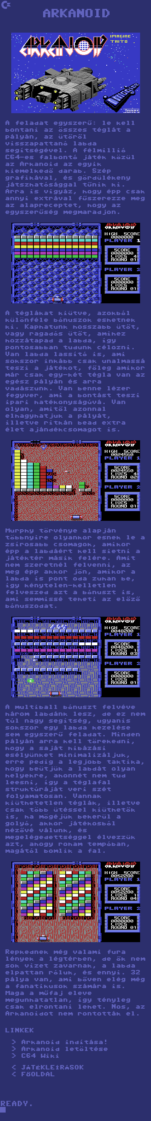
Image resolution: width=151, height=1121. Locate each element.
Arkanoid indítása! (64, 1042)
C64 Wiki (40, 1056)
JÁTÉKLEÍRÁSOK (52, 1068)
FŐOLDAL (38, 1074)
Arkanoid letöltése (64, 1049)
